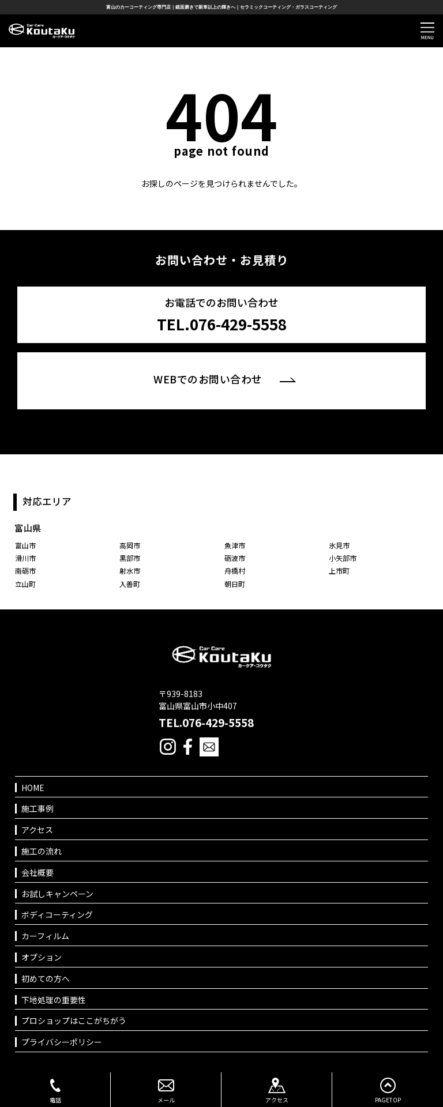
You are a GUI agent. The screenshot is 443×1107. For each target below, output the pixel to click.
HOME (32, 788)
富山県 (28, 528)
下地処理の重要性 (53, 1000)
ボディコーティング (57, 915)
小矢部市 (342, 558)
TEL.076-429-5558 (206, 722)
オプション (41, 957)
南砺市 (25, 570)
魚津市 (234, 545)
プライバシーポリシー (61, 1042)
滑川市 (25, 558)
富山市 (25, 545)
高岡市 (129, 545)
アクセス (37, 830)
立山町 (25, 584)
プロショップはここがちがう (73, 1021)
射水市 (129, 570)
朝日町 (234, 584)
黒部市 (129, 558)
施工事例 (37, 809)
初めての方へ (45, 979)
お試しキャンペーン (57, 894)
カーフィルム (45, 936)
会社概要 (37, 873)
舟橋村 (234, 570)
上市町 (339, 570)
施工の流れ (41, 851)
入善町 (129, 584)
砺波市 (234, 558)
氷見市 (339, 545)
